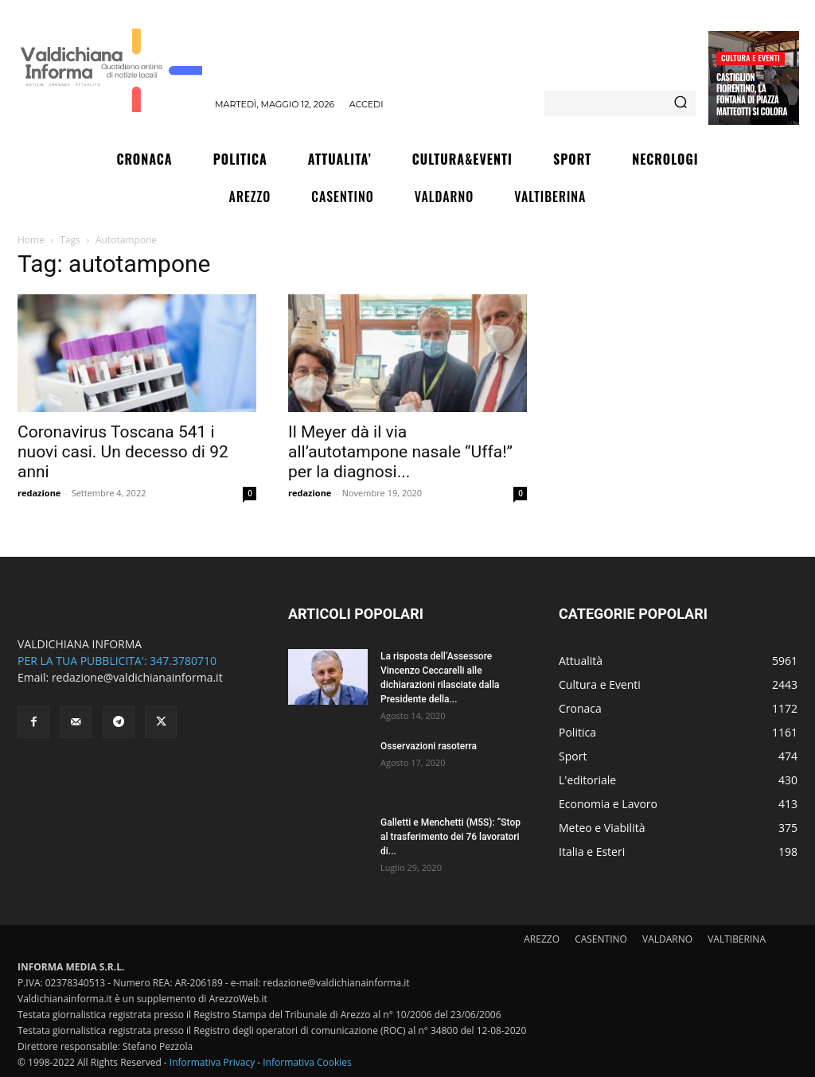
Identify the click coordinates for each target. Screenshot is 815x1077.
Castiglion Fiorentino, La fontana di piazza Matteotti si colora (751, 94)
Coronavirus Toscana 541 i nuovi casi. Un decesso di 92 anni (123, 451)
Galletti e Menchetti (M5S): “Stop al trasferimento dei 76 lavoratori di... (450, 837)
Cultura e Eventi (750, 58)
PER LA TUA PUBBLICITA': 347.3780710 (117, 660)
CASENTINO (601, 939)
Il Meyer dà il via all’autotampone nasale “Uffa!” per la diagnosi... (400, 451)
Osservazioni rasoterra (428, 746)
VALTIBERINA (737, 939)
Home (31, 240)
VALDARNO (667, 939)
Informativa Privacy (212, 1062)
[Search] (680, 103)
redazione (39, 493)
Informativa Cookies (307, 1062)
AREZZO (542, 939)
